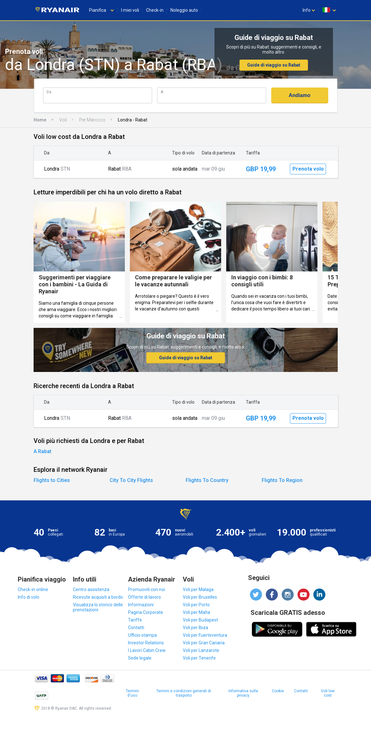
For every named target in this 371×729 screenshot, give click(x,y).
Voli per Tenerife (199, 658)
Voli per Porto (196, 604)
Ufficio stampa (142, 635)
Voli (63, 119)
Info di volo (28, 597)
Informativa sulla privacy (243, 693)
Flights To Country (207, 480)
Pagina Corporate (145, 612)
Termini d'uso (132, 693)
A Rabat (42, 451)
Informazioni (141, 604)
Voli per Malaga (198, 589)
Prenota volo (308, 169)
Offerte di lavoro (144, 597)
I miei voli (130, 10)
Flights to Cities (52, 480)
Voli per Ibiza (195, 627)
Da (49, 92)
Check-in (154, 10)
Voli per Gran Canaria (204, 642)
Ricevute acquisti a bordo (98, 597)
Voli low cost (328, 693)
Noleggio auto (184, 10)
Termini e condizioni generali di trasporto (183, 693)
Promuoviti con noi (146, 589)
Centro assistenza (91, 589)
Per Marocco (92, 119)
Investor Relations (146, 642)
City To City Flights (131, 480)
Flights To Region (282, 480)
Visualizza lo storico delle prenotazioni (98, 607)
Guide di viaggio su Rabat (273, 65)
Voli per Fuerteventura (205, 635)
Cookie (278, 691)
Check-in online (33, 589)
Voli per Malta (196, 612)
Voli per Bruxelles (200, 597)
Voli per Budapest (200, 619)
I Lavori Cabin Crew (147, 650)
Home (40, 119)
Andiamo (299, 95)
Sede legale (139, 658)
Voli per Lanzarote (201, 650)
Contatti (136, 627)
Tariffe (135, 619)
